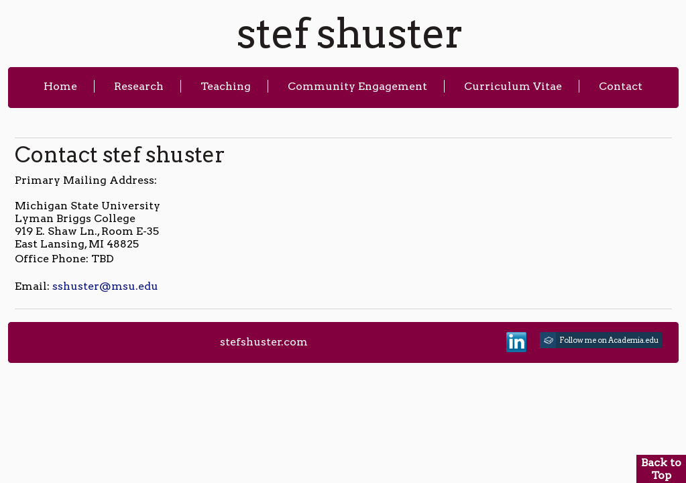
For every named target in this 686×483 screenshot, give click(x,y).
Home (60, 86)
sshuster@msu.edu (105, 286)
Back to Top (661, 469)
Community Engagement (357, 86)
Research (139, 86)
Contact (620, 86)
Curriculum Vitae (513, 86)
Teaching (226, 86)
